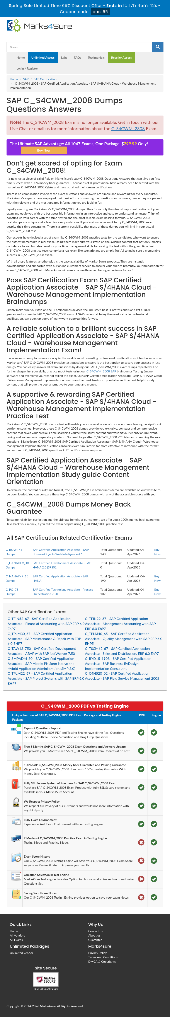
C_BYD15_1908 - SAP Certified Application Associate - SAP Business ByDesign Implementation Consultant (118, 663)
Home (21, 57)
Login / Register (27, 68)
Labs (64, 57)
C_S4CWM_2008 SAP (101, 371)
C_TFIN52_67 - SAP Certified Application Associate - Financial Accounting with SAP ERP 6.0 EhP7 (46, 623)
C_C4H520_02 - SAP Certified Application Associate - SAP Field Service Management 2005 (122, 675)
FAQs (77, 57)
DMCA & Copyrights (102, 961)
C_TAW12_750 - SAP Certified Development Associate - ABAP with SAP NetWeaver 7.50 (42, 650)
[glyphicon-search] (157, 47)
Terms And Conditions (103, 957)
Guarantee (95, 940)
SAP (26, 79)
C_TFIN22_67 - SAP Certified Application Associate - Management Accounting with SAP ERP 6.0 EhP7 (120, 623)
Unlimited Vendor (21, 953)
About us (94, 935)
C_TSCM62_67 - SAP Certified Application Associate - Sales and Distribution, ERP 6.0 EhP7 (122, 650)
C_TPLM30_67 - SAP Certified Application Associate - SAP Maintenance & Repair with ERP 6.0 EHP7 (44, 638)
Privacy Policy (97, 953)
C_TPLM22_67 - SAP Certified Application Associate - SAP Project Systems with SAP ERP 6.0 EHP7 (46, 678)
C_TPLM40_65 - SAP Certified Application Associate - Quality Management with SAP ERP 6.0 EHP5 (123, 638)
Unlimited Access (42, 57)
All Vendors (17, 935)
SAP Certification (45, 79)
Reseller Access (121, 57)
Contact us (95, 931)
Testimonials (96, 57)
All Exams (16, 940)
